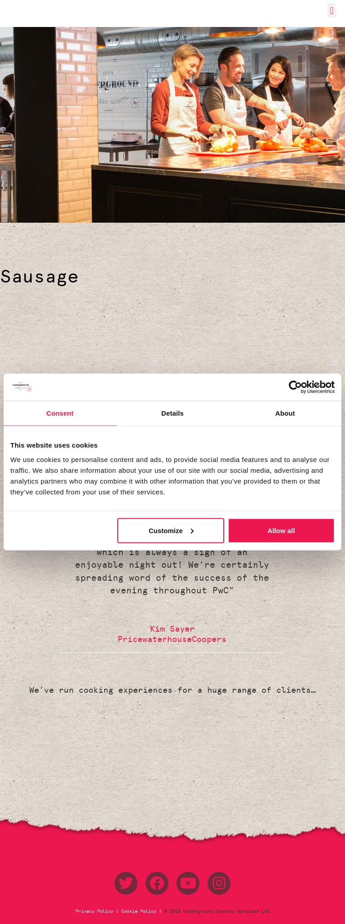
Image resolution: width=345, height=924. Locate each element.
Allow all (281, 530)
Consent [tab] (60, 413)
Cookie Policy (138, 911)
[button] (331, 10)
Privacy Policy (95, 911)
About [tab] (285, 413)
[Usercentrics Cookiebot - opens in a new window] (295, 387)
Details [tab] (172, 413)
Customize (171, 530)
